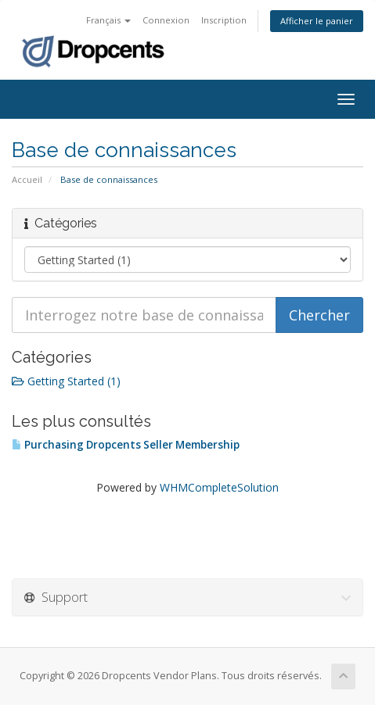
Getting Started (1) (66, 381)
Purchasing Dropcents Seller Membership (126, 445)
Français (108, 20)
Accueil (27, 179)
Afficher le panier (316, 21)
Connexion (165, 20)
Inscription (224, 20)
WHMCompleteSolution (219, 487)
